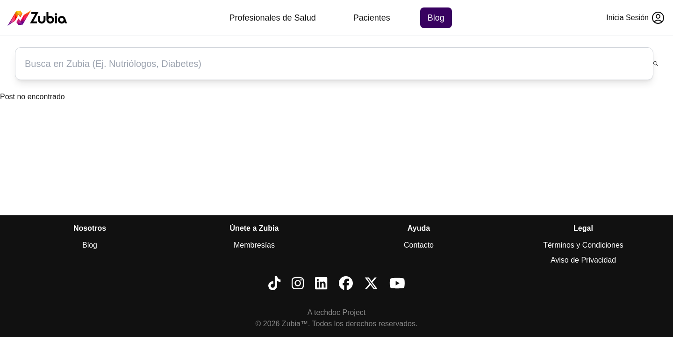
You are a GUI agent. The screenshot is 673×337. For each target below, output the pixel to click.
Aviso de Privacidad (583, 260)
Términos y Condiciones (583, 245)
